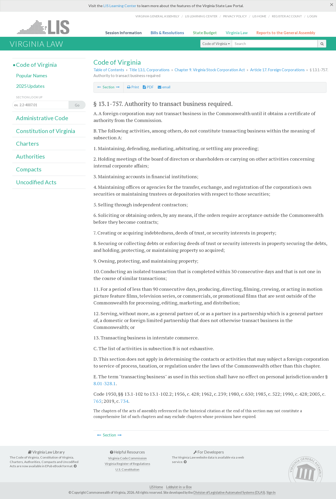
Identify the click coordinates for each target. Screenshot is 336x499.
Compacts (28, 169)
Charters (27, 143)
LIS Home (156, 487)
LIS (46, 27)
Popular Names (31, 75)
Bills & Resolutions (167, 32)
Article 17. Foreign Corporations (277, 70)
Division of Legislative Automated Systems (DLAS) (229, 493)
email (164, 87)
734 (124, 401)
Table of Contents (108, 70)
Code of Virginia (216, 44)
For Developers (208, 452)
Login (312, 16)
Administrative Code (42, 118)
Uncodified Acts (36, 182)
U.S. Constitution (127, 469)
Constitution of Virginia (45, 131)
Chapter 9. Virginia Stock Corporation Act (210, 70)
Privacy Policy (235, 16)
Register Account (287, 16)
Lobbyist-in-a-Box (179, 487)
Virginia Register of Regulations (127, 464)
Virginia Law (237, 32)
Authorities (30, 156)
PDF (148, 87)
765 (97, 401)
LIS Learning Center (119, 5)
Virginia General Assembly (157, 16)
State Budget (205, 32)
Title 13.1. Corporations (149, 70)
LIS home (259, 16)
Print (133, 87)
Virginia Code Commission (127, 458)
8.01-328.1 (104, 383)
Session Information (123, 32)
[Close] (332, 4)
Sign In (271, 493)
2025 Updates (30, 86)
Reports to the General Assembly (285, 32)
